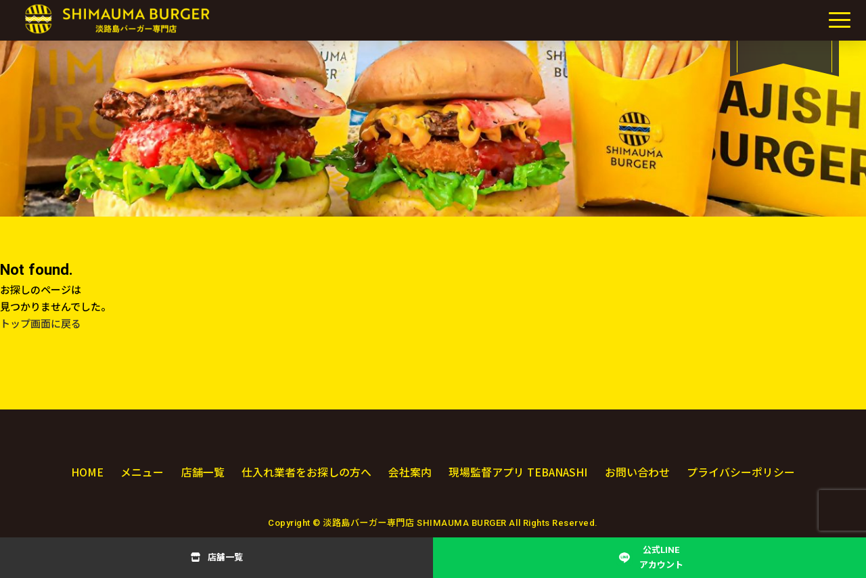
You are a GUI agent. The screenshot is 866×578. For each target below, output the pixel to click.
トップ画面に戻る (40, 324)
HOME (87, 472)
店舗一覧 (225, 557)
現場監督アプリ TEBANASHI (517, 472)
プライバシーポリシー (741, 472)
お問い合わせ (637, 472)
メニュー (142, 472)
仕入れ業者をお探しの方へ (306, 472)
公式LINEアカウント (661, 557)
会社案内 (408, 472)
